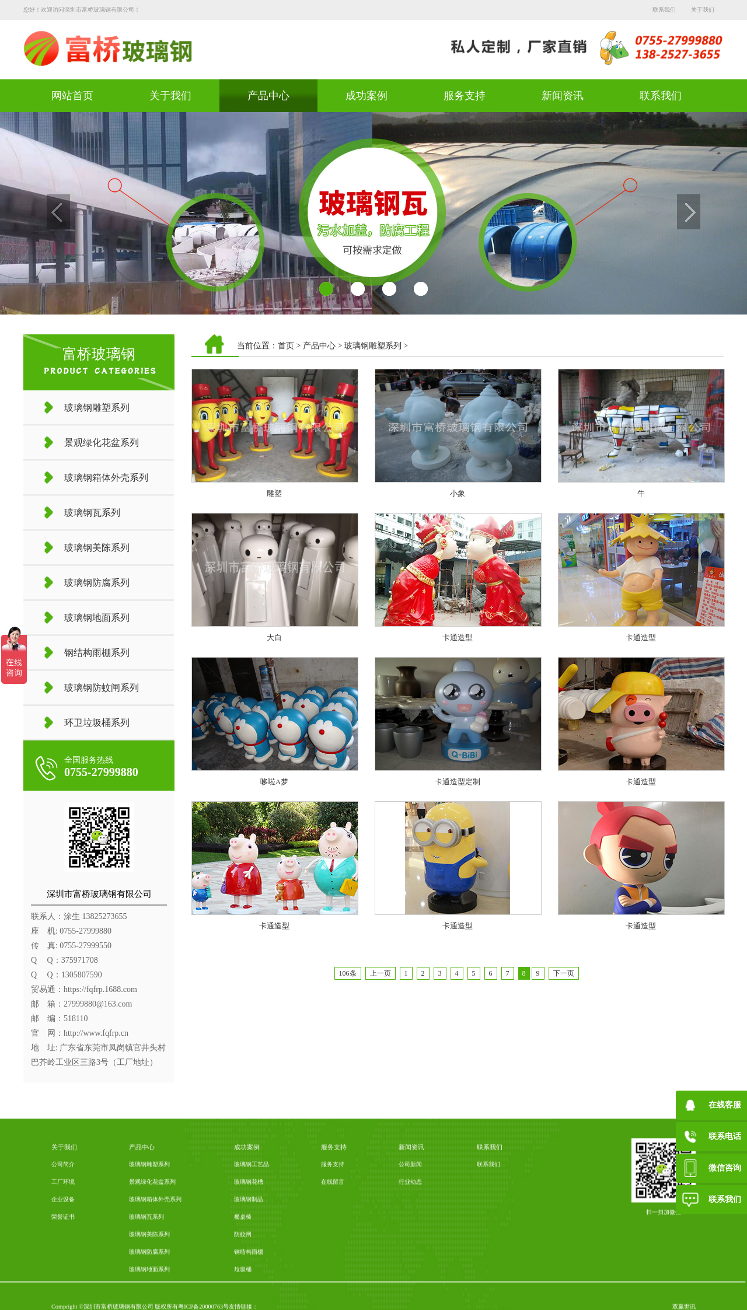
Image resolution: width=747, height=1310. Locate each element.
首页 (286, 345)
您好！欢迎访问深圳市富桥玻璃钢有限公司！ (81, 9)
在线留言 (332, 1278)
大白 (274, 637)
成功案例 (366, 96)
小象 (457, 493)
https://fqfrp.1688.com (100, 989)
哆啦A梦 (274, 781)
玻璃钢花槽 (248, 1278)
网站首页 (72, 96)
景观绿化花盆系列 (152, 1278)
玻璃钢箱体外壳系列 (155, 1295)
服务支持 (465, 96)
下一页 (563, 973)
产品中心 (268, 96)
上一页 (380, 973)
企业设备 (63, 1295)
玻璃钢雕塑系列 (373, 345)
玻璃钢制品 (248, 1295)
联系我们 (664, 9)
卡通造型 (457, 637)
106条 (348, 973)
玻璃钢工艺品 (251, 1260)
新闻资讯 (563, 96)
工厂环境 (63, 1278)
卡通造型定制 (457, 781)
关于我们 (702, 9)
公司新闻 (410, 1260)
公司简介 (63, 1260)
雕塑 (274, 493)
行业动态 (410, 1278)
